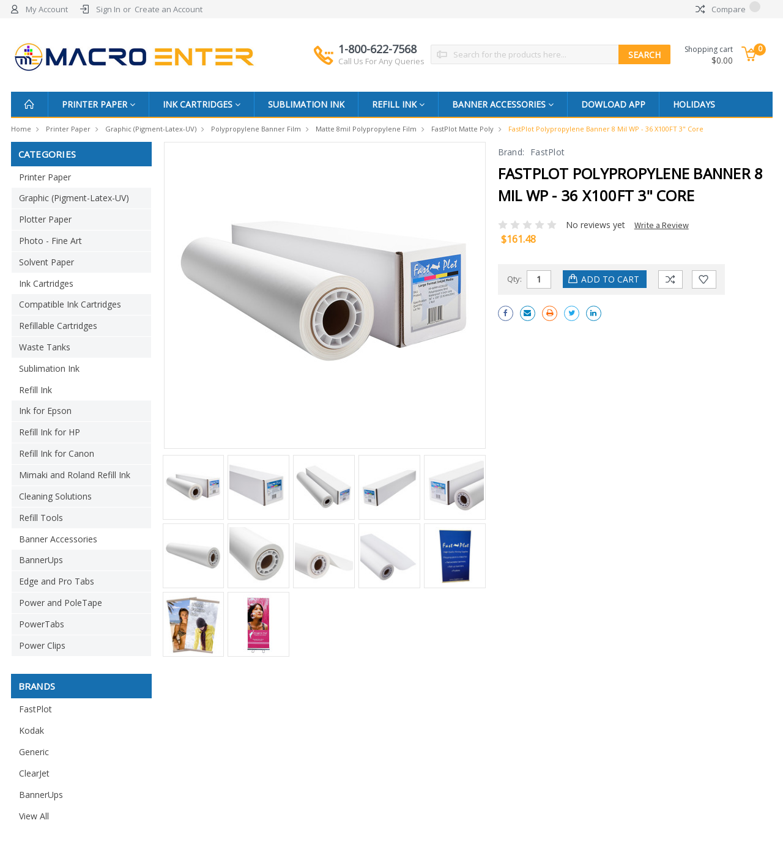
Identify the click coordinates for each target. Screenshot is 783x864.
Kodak (31, 730)
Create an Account (168, 9)
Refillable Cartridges (58, 325)
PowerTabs (41, 624)
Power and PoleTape (60, 602)
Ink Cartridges (201, 104)
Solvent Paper (46, 262)
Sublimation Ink (306, 104)
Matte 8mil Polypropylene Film (366, 128)
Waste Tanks (44, 347)
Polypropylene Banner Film (256, 128)
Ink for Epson (45, 410)
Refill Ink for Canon (56, 453)
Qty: (514, 278)
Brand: (511, 152)
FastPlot (35, 709)
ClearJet (34, 773)
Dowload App (613, 104)
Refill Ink (398, 104)
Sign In (108, 9)
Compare (728, 9)
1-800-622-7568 (381, 54)
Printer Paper (98, 104)
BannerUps (41, 560)
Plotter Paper (45, 219)
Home (21, 128)
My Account (47, 9)
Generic (34, 752)
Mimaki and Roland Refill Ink (74, 475)
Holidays (694, 104)
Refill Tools (41, 517)
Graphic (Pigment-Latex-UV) (150, 128)
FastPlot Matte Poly (462, 128)
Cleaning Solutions (55, 496)
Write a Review (661, 225)
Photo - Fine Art (50, 240)
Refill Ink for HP (49, 432)
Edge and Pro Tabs (56, 581)
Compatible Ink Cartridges (70, 304)
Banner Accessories (503, 104)
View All (34, 816)
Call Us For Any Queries (381, 61)
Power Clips (42, 645)
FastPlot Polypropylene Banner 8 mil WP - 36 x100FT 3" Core (605, 128)
